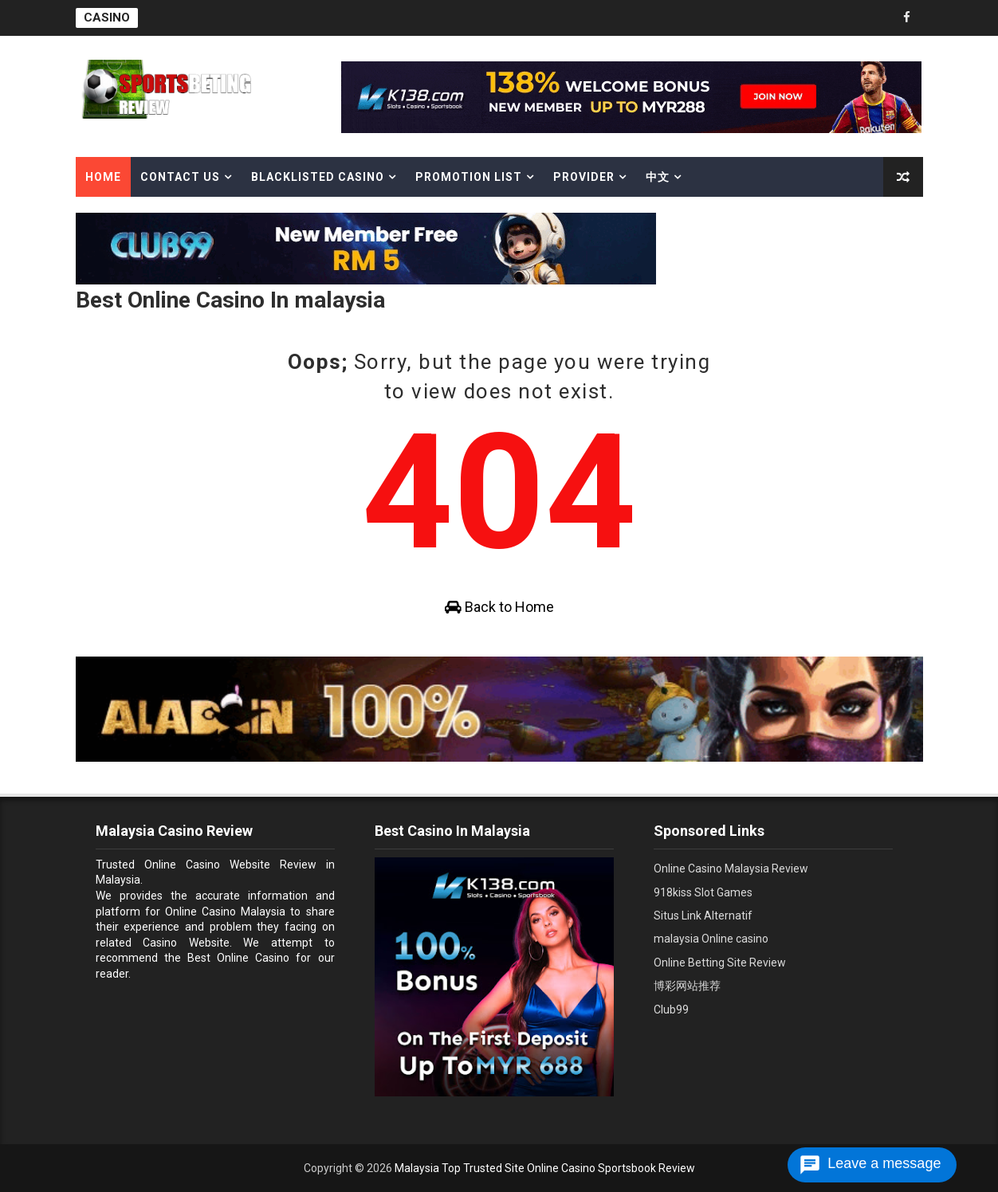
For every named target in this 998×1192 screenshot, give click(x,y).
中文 (658, 177)
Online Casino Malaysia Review (731, 868)
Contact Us (180, 177)
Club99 (671, 1009)
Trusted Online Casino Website (183, 864)
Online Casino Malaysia (225, 911)
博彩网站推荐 (687, 985)
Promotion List (468, 177)
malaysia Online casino (711, 938)
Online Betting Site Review (720, 962)
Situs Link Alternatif (703, 915)
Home (103, 177)
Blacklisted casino (317, 177)
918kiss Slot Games (703, 892)
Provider (584, 177)
